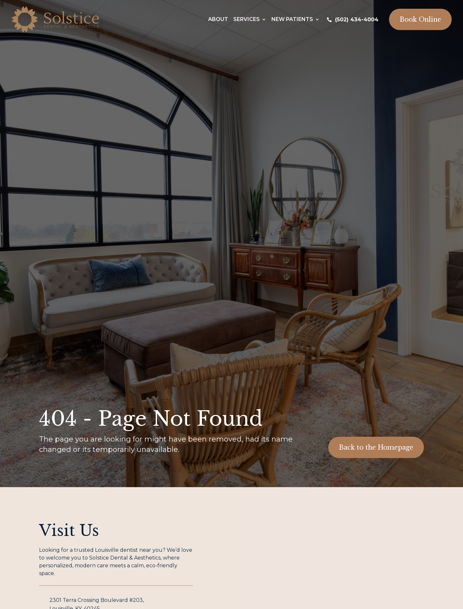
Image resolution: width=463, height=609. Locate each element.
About (218, 19)
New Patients (292, 19)
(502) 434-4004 (356, 19)
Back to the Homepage (376, 447)
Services (246, 19)
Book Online (420, 19)
